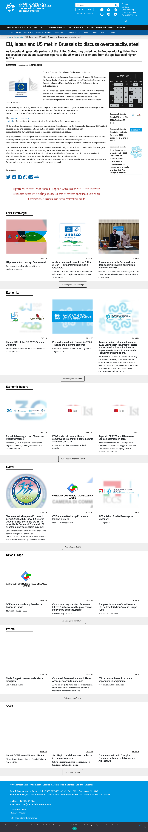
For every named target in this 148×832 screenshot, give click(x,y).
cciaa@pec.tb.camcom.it (26, 818)
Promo (103, 32)
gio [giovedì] (131, 81)
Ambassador (69, 189)
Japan (22, 193)
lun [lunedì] (117, 81)
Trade (38, 188)
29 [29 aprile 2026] (127, 84)
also (87, 188)
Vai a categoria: (72, 284)
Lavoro (111, 27)
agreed (28, 193)
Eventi (94, 32)
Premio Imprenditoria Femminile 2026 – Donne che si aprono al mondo (119, 136)
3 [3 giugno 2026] (127, 105)
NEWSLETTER (84, 9)
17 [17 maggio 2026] (113, 96)
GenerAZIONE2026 (76, 27)
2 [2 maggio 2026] (141, 84)
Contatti (125, 6)
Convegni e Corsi (73, 32)
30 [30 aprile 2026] (132, 84)
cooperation (95, 188)
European (55, 188)
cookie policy (139, 825)
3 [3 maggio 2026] (113, 88)
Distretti (121, 27)
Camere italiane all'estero (19, 27)
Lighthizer (19, 188)
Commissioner (36, 199)
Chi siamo (126, 4)
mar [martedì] (121, 81)
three (45, 189)
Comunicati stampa (84, 13)
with (97, 193)
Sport (86, 32)
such (56, 198)
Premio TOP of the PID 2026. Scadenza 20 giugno (119, 120)
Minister (30, 188)
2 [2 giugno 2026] (122, 105)
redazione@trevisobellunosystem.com (34, 804)
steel (16, 194)
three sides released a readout (17, 120)
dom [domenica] (111, 81)
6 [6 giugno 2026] (141, 105)
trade (82, 199)
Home (10, 32)
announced (82, 194)
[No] (145, 827)
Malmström (72, 199)
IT (122, 20)
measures (52, 194)
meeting (39, 193)
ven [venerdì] (135, 81)
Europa (112, 32)
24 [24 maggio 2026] (113, 101)
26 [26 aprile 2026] (113, 84)
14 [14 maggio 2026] (132, 92)
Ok (75, 828)
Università (101, 27)
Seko (91, 193)
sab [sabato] (140, 81)
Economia (59, 32)
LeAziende (38, 27)
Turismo (90, 27)
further (62, 198)
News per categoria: (44, 32)
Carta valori (128, 9)
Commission (69, 193)
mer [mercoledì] (126, 81)
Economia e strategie (56, 27)
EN (126, 20)
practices (80, 188)
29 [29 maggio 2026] (136, 101)
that (61, 194)
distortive (49, 198)
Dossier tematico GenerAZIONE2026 (130, 14)
